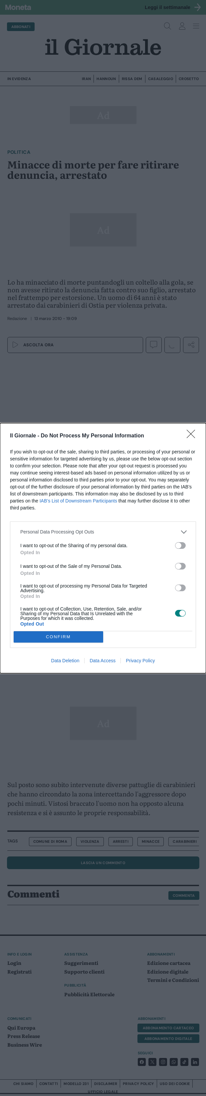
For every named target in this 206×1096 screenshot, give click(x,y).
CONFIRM (58, 636)
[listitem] (103, 531)
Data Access (102, 660)
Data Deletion (65, 660)
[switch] (180, 545)
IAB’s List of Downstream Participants (78, 500)
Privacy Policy (140, 660)
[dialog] (103, 548)
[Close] (193, 436)
